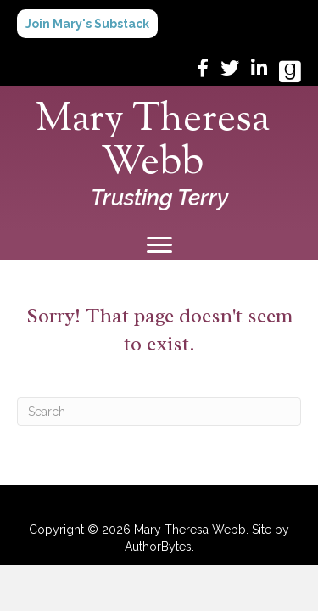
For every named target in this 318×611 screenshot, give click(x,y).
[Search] (159, 411)
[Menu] (159, 245)
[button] (87, 23)
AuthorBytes (158, 546)
